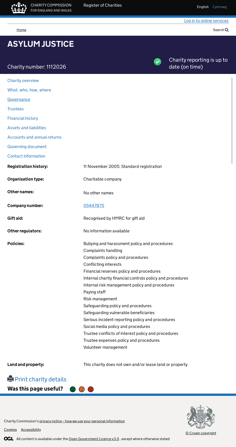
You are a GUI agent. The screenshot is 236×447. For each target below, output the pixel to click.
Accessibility (31, 429)
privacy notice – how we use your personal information (82, 421)
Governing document (27, 146)
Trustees (15, 108)
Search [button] (221, 30)
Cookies (10, 429)
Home (21, 30)
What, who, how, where (29, 90)
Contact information (26, 156)
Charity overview (23, 80)
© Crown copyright (201, 433)
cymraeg (219, 7)
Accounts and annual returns (34, 137)
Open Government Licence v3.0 (94, 439)
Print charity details (36, 379)
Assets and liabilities (26, 127)
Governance (18, 99)
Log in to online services (206, 20)
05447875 (93, 205)
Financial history (22, 118)
